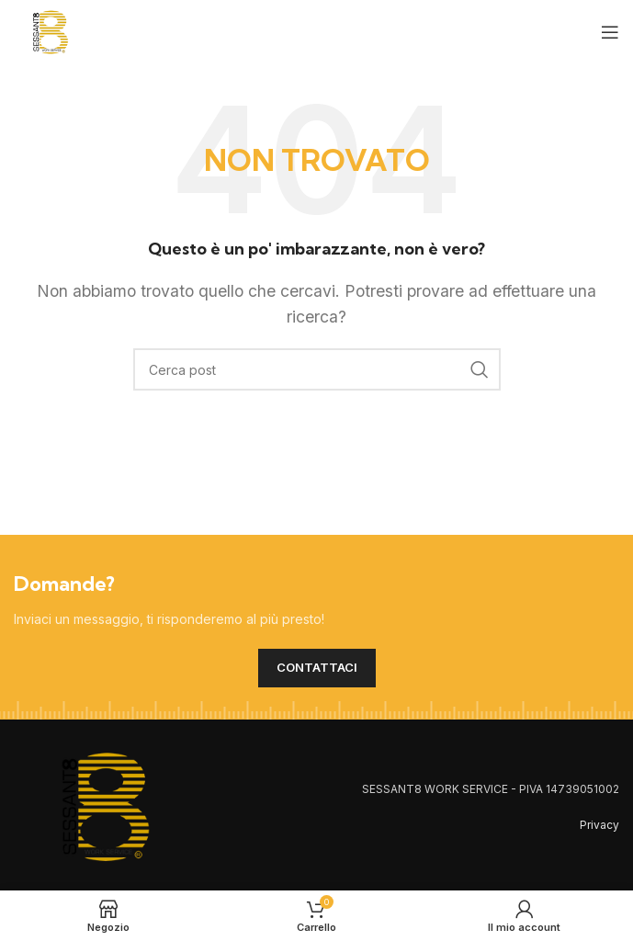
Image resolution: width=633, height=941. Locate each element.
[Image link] (106, 805)
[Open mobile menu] (610, 32)
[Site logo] (50, 30)
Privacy (599, 825)
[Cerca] (317, 369)
